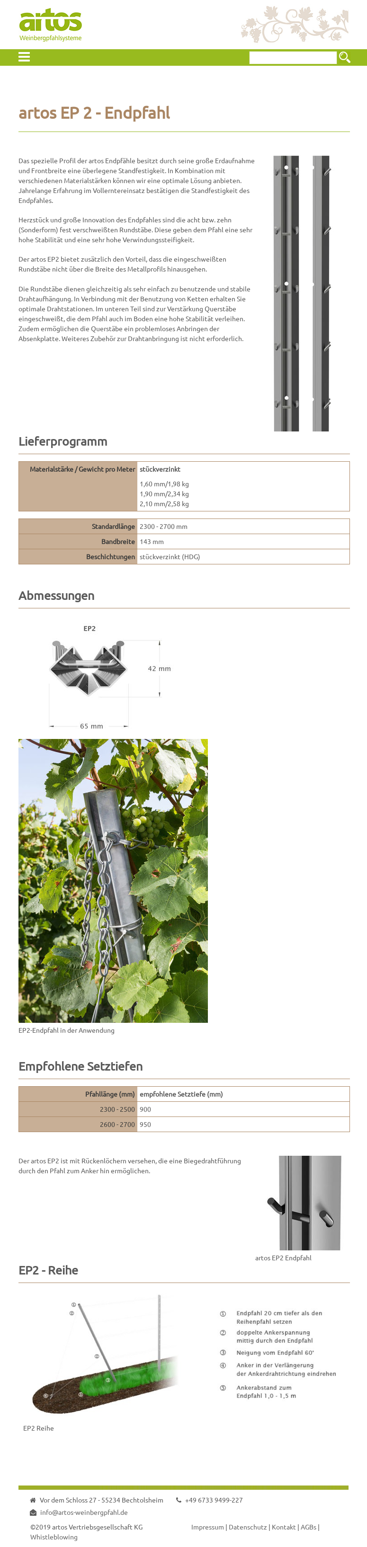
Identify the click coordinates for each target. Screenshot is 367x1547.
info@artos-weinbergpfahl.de (84, 1512)
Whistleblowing (54, 1536)
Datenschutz (248, 1526)
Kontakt (284, 1526)
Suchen (344, 57)
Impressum (207, 1526)
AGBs (308, 1526)
